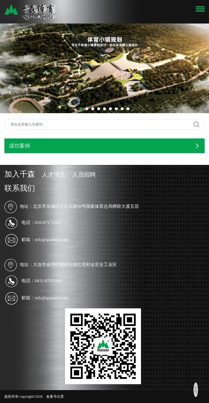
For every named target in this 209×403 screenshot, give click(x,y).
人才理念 (53, 174)
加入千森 (19, 174)
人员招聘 (84, 174)
